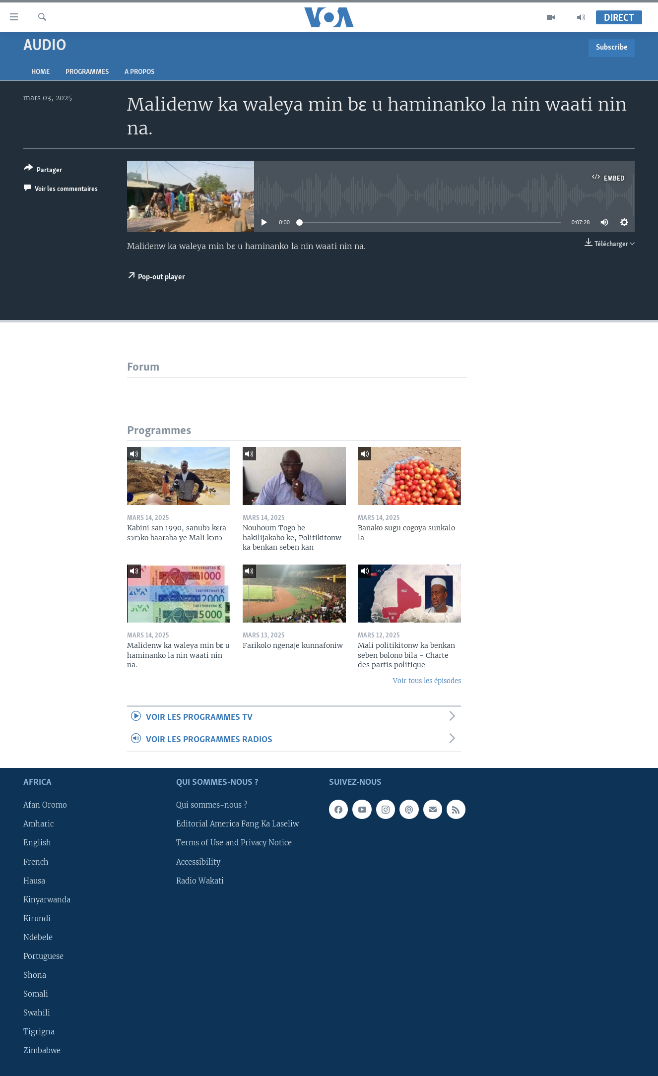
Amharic (38, 824)
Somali (35, 994)
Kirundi (37, 918)
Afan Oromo (45, 805)
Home (40, 72)
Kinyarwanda (46, 899)
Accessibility (198, 861)
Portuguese (43, 955)
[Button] (43, 171)
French (36, 861)
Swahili (36, 1013)
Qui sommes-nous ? (211, 805)
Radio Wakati (200, 880)
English (37, 842)
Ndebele (38, 937)
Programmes (87, 72)
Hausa (34, 880)
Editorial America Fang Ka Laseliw (237, 824)
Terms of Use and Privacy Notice (234, 842)
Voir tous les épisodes (427, 681)
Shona (34, 975)
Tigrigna (39, 1031)
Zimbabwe (42, 1050)
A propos (139, 72)
